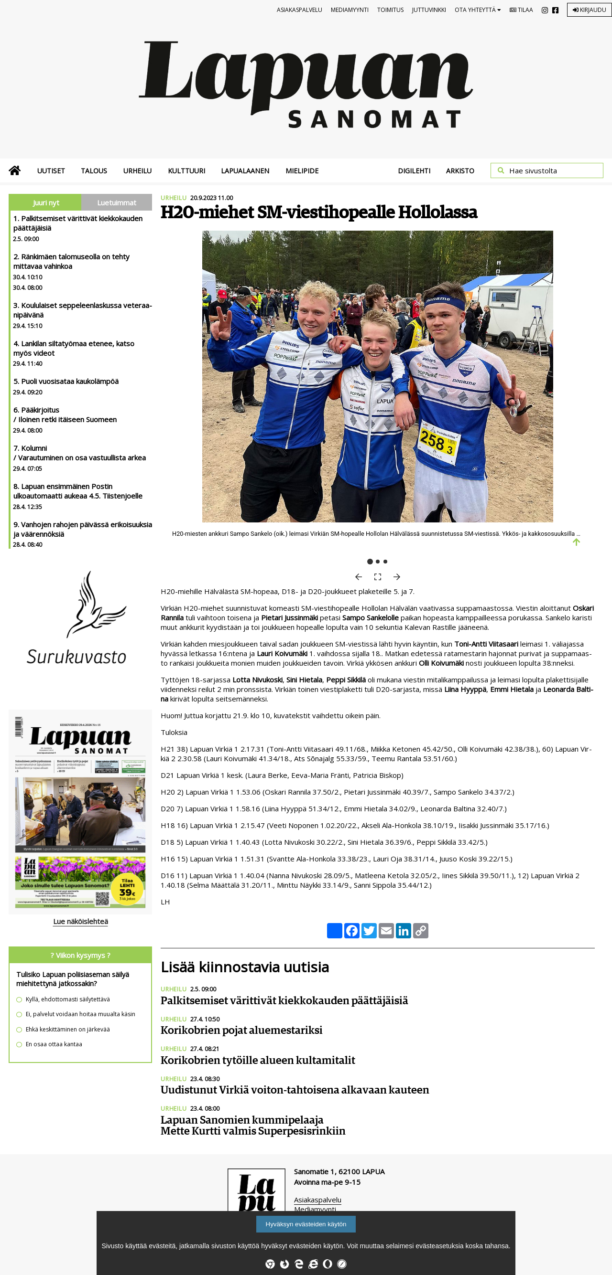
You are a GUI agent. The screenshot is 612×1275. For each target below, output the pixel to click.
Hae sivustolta (533, 170)
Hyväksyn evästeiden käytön (306, 1224)
